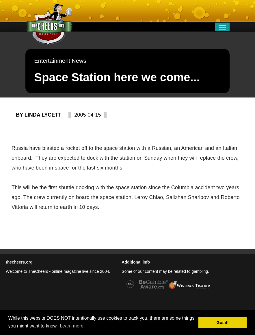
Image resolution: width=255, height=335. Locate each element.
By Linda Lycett (38, 115)
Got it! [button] (223, 322)
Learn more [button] (71, 325)
